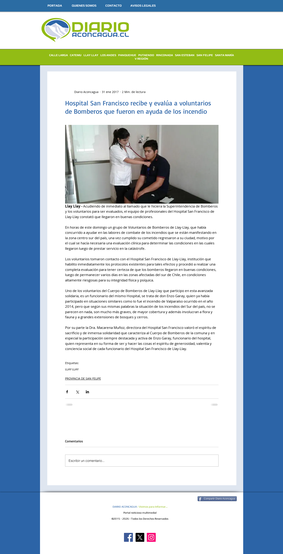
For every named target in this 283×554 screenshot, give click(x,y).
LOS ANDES (108, 55)
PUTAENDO (146, 55)
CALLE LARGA (58, 55)
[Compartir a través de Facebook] (67, 392)
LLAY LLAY (91, 55)
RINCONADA (164, 55)
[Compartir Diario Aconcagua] (217, 498)
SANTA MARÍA (224, 55)
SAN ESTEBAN (184, 55)
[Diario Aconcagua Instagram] (151, 537)
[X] (139, 537)
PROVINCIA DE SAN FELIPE (83, 378)
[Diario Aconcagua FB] (128, 537)
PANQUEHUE (127, 55)
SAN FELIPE (205, 55)
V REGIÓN (141, 58)
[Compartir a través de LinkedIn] (87, 392)
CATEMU (75, 55)
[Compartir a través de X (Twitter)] (77, 392)
